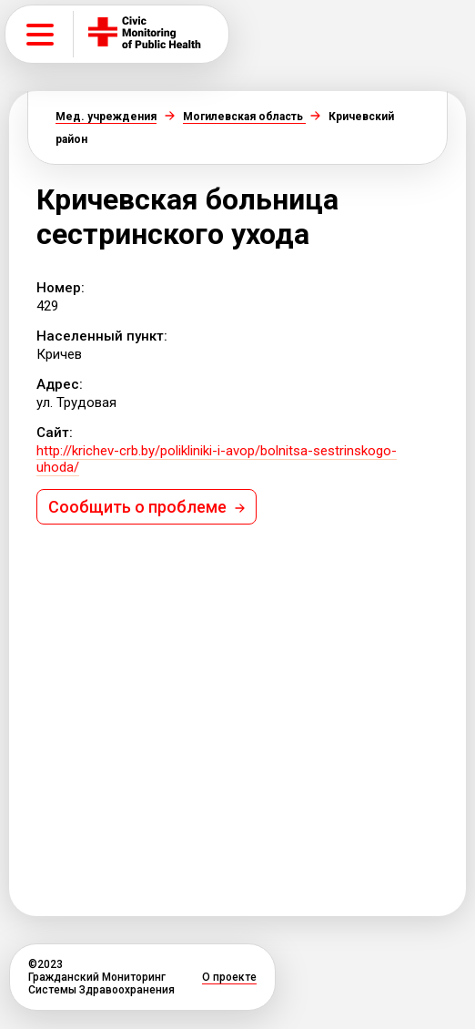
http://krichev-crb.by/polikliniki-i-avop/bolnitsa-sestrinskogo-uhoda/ (216, 459)
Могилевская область (244, 116)
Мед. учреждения (106, 116)
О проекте (229, 977)
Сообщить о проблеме (146, 506)
